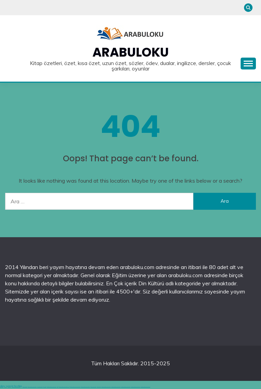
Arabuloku (130, 52)
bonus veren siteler (93, 386)
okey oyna (5, 386)
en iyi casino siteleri (40, 386)
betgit (57, 386)
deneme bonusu (24, 386)
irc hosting (17, 386)
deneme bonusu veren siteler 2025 (64, 386)
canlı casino (45, 386)
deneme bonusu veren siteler (32, 386)
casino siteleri (99, 386)
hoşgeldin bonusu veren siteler (51, 386)
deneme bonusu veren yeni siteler (75, 386)
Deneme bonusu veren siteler (106, 386)
